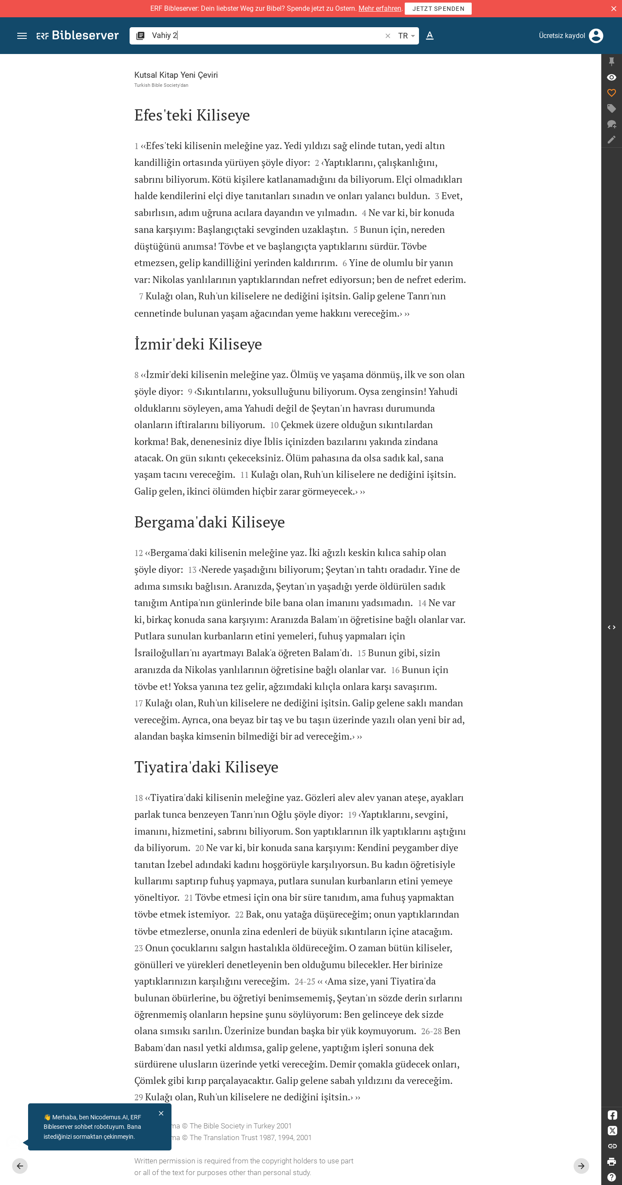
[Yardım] (611, 1177)
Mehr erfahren (380, 8)
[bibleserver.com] (78, 36)
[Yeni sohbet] (611, 124)
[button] (613, 8)
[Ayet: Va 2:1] (611, 77)
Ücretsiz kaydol (562, 36)
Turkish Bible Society (157, 85)
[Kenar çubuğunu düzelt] (611, 62)
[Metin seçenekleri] (429, 35)
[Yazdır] (611, 1161)
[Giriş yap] (596, 35)
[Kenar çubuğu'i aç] (611, 627)
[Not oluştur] (611, 139)
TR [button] (408, 36)
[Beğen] (611, 93)
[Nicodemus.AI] (20, 1142)
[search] (267, 35)
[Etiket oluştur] (611, 108)
